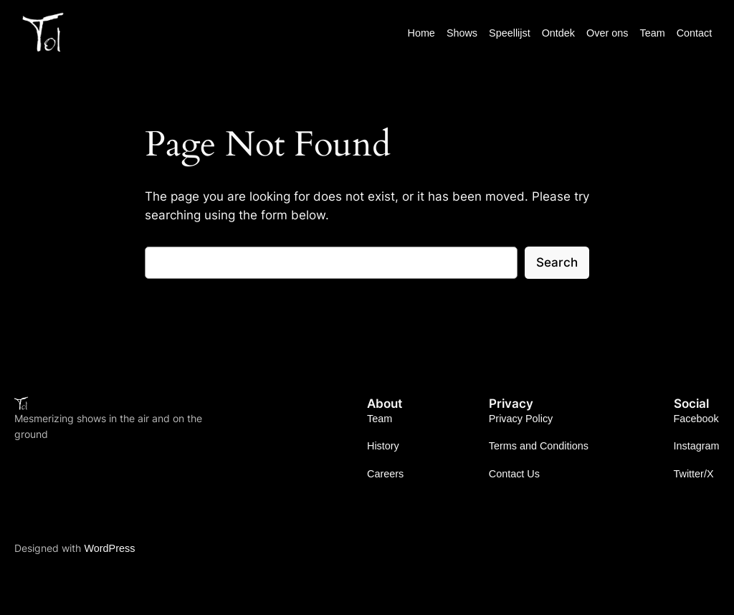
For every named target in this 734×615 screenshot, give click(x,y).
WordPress (109, 548)
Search (557, 262)
